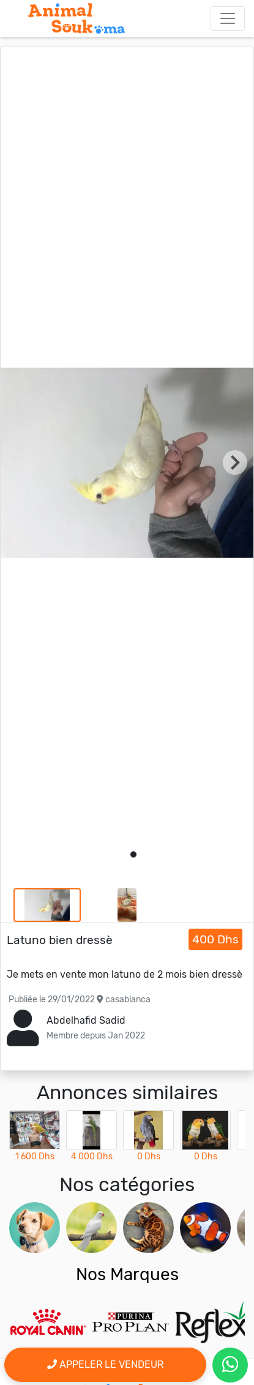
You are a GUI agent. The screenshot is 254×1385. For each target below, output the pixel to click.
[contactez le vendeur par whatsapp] (230, 1365)
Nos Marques (127, 1274)
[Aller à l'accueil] (76, 18)
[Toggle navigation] (228, 18)
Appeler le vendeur (105, 1364)
